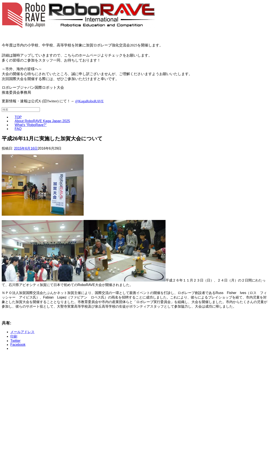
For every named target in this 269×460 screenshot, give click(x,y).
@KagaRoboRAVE (89, 101)
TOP (18, 117)
